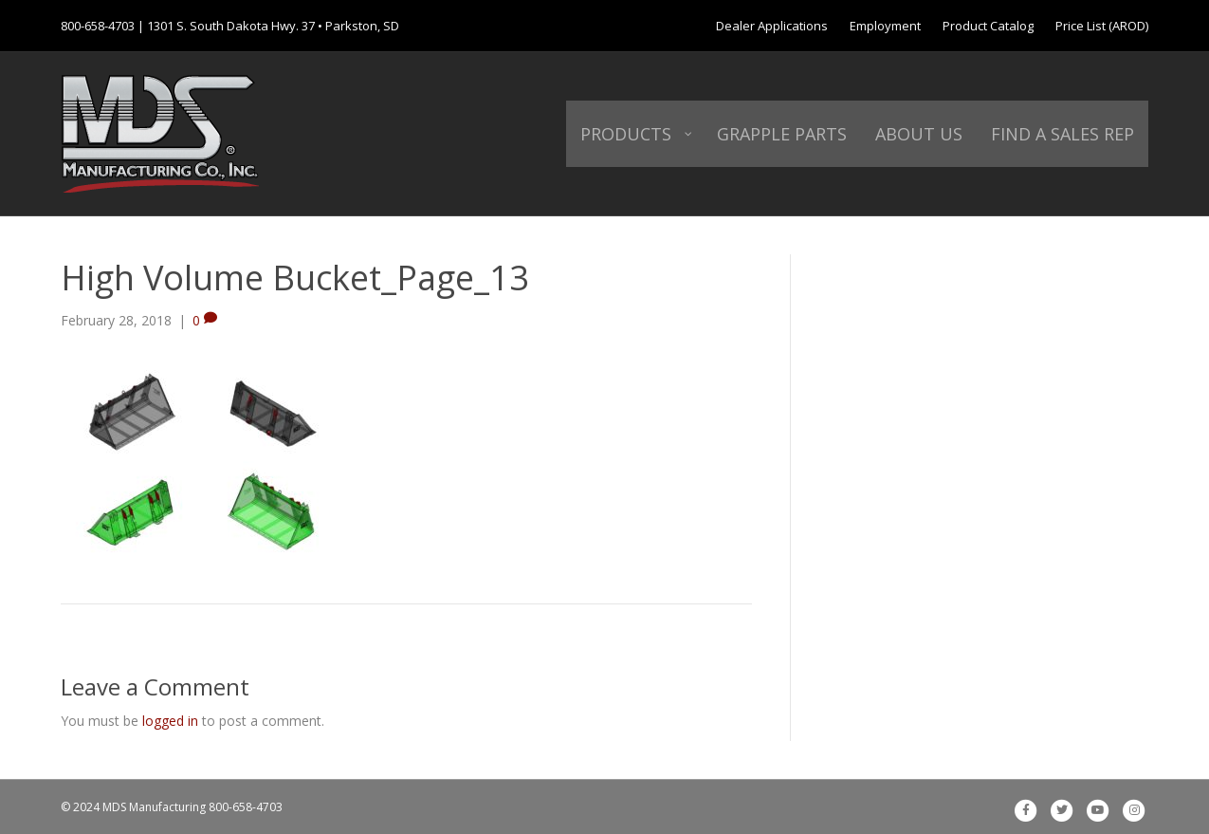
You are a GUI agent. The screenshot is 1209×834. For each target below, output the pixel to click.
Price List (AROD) (1101, 25)
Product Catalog (988, 25)
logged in (170, 721)
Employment (885, 25)
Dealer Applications (772, 25)
